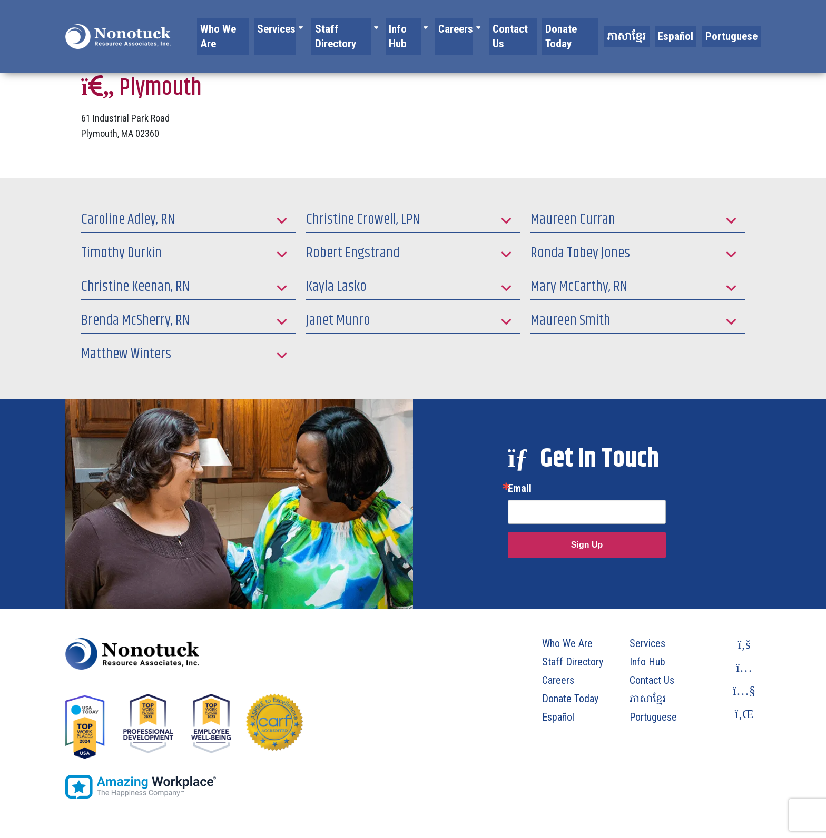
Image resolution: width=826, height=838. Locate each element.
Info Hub (433, 27)
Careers (483, 27)
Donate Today (595, 27)
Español (688, 27)
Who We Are (255, 27)
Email (520, 488)
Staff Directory (369, 27)
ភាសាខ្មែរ (647, 27)
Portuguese (736, 27)
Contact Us (538, 27)
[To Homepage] (118, 28)
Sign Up (587, 544)
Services (305, 27)
